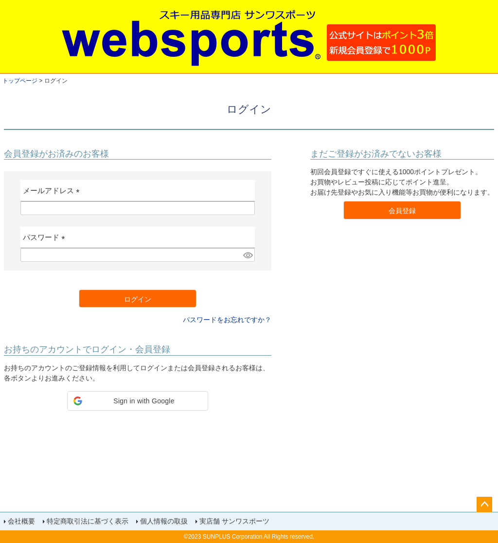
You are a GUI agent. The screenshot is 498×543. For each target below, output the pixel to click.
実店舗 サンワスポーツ (234, 521)
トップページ (19, 80)
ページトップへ (484, 504)
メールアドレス (53, 194)
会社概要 (21, 521)
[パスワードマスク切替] (247, 255)
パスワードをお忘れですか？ (227, 320)
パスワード (46, 241)
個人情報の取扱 (164, 521)
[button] (137, 401)
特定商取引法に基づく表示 (87, 521)
